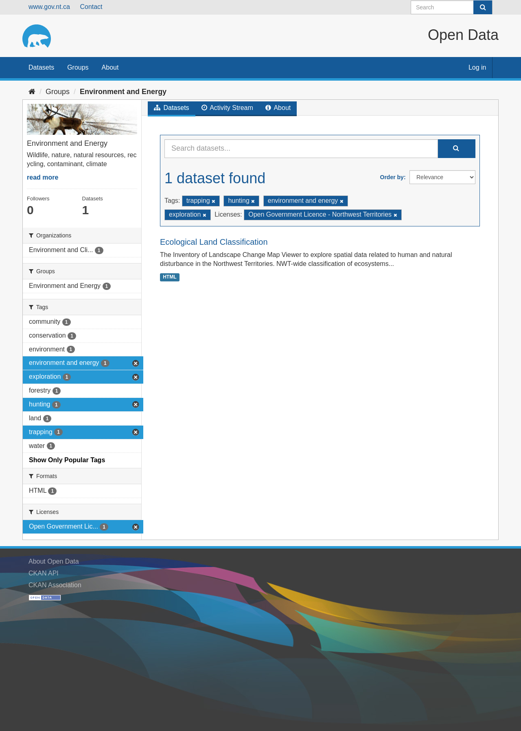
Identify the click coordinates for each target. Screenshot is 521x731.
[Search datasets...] (301, 148)
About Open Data (53, 561)
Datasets (41, 67)
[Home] (31, 92)
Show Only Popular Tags (67, 460)
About (110, 67)
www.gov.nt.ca (49, 6)
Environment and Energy (123, 92)
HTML (169, 277)
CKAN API (43, 573)
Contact (91, 6)
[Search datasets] (452, 7)
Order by (392, 177)
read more (42, 177)
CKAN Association (54, 585)
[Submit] (482, 7)
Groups (77, 67)
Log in (477, 67)
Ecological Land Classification (214, 241)
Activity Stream (227, 107)
